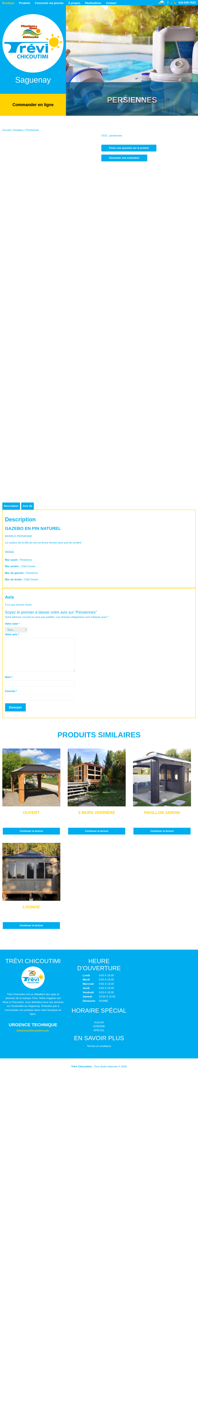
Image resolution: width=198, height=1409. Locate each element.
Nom (9, 1011)
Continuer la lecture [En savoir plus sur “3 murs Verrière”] (96, 1165)
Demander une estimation (124, 157)
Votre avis (12, 968)
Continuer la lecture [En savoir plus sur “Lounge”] (31, 1259)
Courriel (11, 1025)
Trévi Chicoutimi (81, 1400)
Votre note (12, 958)
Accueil (6, 129)
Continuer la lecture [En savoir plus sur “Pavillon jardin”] (162, 1165)
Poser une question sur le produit (129, 147)
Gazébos (18, 129)
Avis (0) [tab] (27, 840)
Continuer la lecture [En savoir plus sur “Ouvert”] (31, 1165)
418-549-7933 (185, 2)
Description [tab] (11, 840)
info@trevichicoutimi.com (32, 1365)
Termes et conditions (99, 1380)
